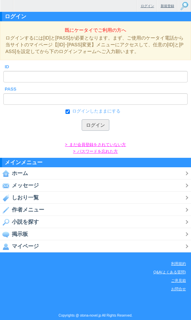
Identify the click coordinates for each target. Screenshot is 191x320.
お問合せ (178, 289)
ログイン (147, 6)
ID (7, 66)
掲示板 (14, 234)
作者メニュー (22, 210)
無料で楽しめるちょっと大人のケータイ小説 (6, 6)
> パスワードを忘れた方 (95, 151)
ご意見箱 (178, 280)
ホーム (14, 173)
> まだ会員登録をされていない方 (95, 144)
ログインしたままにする (95, 111)
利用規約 (178, 264)
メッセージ (19, 185)
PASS (10, 89)
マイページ (19, 246)
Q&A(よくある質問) (169, 272)
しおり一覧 (19, 197)
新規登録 (167, 6)
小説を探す (19, 222)
